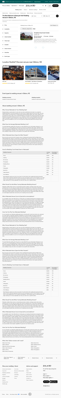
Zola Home (50, 1)
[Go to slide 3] (26, 39)
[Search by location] (49, 16)
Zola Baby (46, 1)
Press (15, 378)
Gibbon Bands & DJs (35, 342)
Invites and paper (6, 376)
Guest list (4, 370)
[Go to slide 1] (24, 39)
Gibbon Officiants (5, 344)
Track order (28, 372)
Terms (32, 1)
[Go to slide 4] (27, 39)
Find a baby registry (48, 377)
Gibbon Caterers (5, 349)
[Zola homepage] (30, 5)
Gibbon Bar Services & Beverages (8, 346)
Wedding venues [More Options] (18, 9)
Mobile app (4, 383)
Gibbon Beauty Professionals (7, 351)
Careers (16, 376)
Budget (3, 378)
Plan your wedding (6, 5)
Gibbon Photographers (35, 349)
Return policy (29, 376)
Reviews (16, 372)
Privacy (3, 394)
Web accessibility (24, 394)
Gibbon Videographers (35, 347)
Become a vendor (42, 9)
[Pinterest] (45, 386)
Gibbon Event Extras (6, 342)
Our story (16, 369)
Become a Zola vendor (19, 370)
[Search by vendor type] (37, 16)
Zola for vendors (56, 1)
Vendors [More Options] (26, 9)
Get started (46, 381)
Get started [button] (55, 5)
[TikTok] (49, 386)
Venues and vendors (6, 369)
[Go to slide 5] (28, 39)
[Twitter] (46, 386)
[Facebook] (43, 386)
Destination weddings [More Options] (33, 9)
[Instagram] (48, 386)
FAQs (27, 370)
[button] (42, 16)
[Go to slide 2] (25, 39)
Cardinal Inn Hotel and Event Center (9, 99)
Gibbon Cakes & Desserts (7, 347)
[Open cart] (45, 5)
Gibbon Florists (34, 346)
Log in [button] (49, 5)
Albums (4, 380)
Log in (45, 374)
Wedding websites (6, 372)
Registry (4, 374)
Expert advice (15, 5)
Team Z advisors (29, 380)
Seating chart (5, 382)
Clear (34, 28)
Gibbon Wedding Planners (36, 344)
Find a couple (21, 5)
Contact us (28, 378)
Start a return (29, 374)
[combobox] (49, 16)
